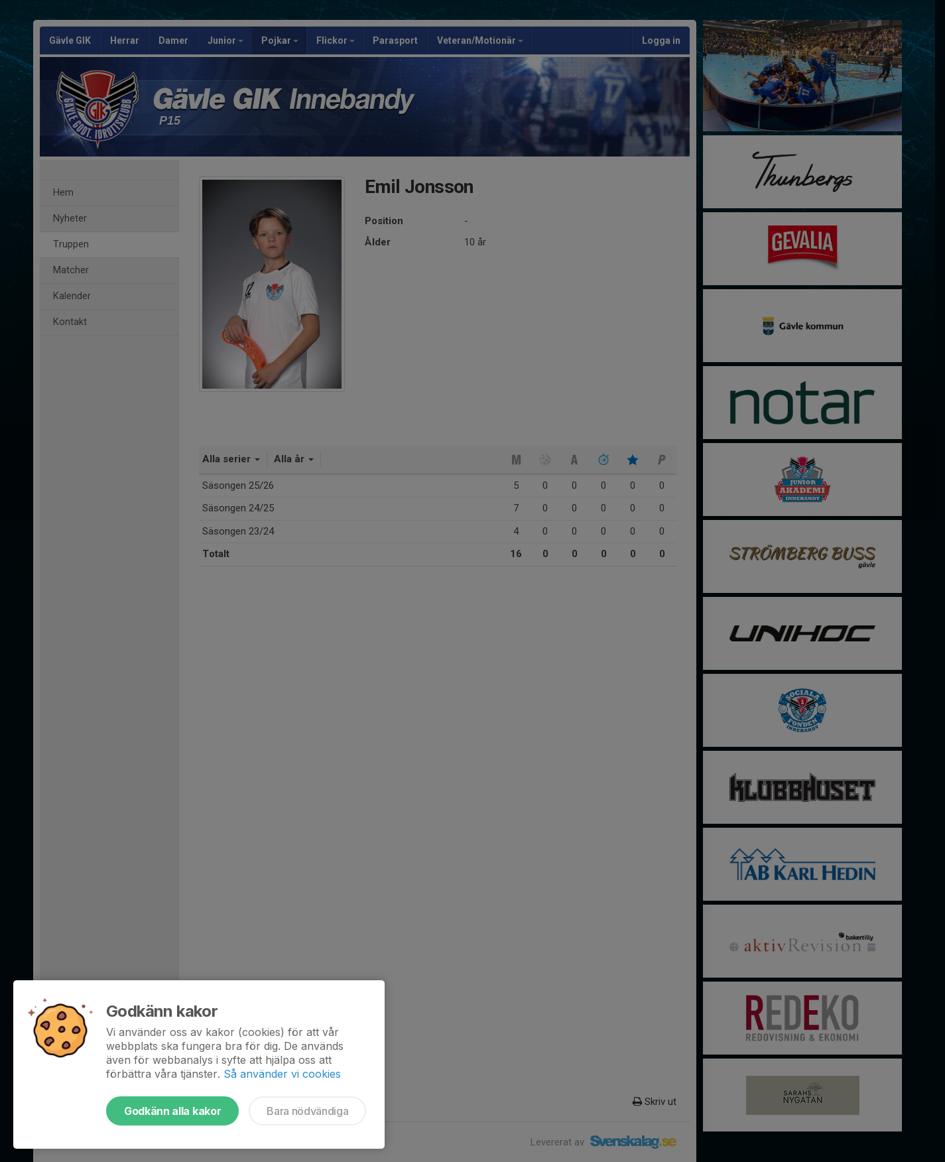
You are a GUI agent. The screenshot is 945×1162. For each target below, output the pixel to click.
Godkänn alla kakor (172, 1111)
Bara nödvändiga (307, 1111)
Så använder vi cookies (282, 1073)
